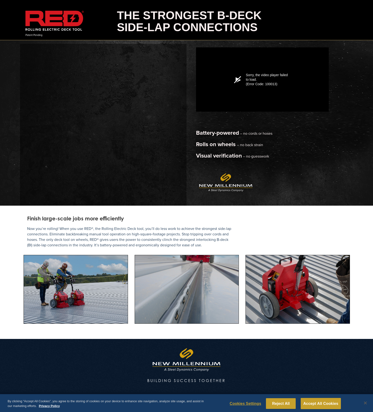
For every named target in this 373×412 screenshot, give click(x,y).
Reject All (281, 405)
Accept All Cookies (320, 405)
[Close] (365, 404)
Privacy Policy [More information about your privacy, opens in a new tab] (49, 407)
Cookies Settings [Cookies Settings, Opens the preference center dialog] (245, 405)
